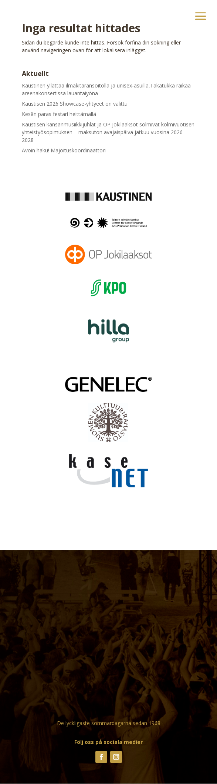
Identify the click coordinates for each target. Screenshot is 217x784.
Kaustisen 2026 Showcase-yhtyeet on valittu (75, 103)
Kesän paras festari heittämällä (59, 114)
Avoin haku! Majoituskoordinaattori (64, 150)
